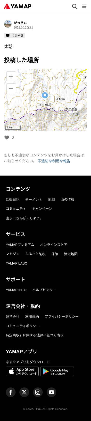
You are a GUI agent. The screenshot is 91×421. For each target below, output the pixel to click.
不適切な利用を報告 (54, 161)
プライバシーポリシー (62, 316)
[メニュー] (84, 6)
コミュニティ (16, 209)
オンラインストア (53, 245)
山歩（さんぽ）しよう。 (24, 218)
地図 (51, 199)
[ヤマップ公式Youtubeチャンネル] (51, 392)
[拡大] (11, 76)
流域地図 (71, 254)
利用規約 (32, 316)
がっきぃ (20, 23)
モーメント (33, 199)
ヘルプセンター (44, 290)
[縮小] (11, 88)
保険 (54, 254)
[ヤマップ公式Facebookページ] (11, 392)
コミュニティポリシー (23, 326)
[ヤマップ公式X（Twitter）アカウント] (24, 392)
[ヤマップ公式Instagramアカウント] (38, 392)
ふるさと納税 (35, 254)
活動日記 (12, 199)
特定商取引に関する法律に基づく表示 (35, 335)
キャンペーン (42, 209)
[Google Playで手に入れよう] (57, 372)
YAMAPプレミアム (20, 245)
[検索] (74, 6)
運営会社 (12, 316)
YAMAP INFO (16, 290)
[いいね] (7, 138)
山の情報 (67, 199)
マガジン (12, 254)
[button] (45, 95)
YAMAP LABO (16, 263)
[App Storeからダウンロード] (22, 372)
